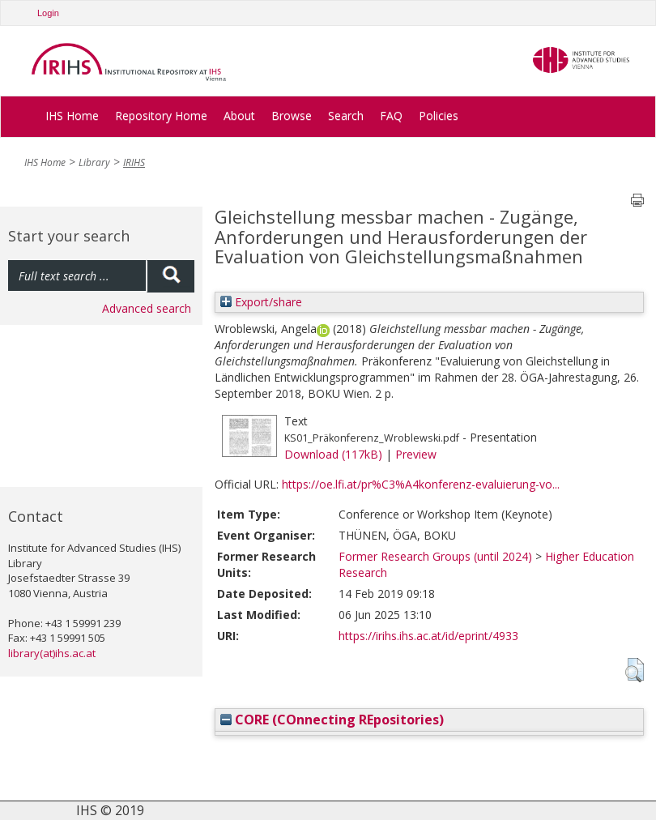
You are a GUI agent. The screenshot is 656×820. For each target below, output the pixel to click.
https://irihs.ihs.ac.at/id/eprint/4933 (428, 635)
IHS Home (72, 115)
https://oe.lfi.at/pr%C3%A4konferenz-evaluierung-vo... (421, 484)
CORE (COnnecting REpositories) (332, 719)
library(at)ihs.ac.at (52, 653)
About (239, 115)
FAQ (391, 115)
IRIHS (134, 162)
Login (48, 13)
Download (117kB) (333, 454)
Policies (438, 115)
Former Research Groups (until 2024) (435, 556)
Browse (291, 115)
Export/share (261, 302)
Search (346, 115)
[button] (634, 670)
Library (94, 162)
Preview (416, 454)
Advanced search (146, 308)
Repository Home (161, 115)
